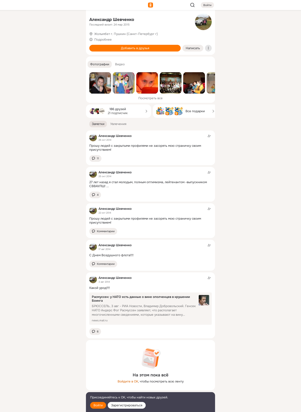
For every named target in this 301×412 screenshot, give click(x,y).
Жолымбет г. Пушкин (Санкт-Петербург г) (126, 34)
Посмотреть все (150, 98)
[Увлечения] (55, 20)
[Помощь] (36, 75)
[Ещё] (54, 379)
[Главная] (36, 20)
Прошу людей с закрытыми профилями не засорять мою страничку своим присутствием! (145, 148)
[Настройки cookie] (54, 406)
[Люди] (55, 38)
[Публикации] (36, 38)
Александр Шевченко (111, 19)
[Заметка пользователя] (150, 143)
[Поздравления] (55, 57)
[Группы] (73, 20)
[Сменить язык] (54, 388)
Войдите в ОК (128, 381)
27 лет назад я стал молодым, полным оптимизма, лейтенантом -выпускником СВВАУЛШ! (148, 184)
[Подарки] (36, 57)
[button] (100, 64)
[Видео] (73, 38)
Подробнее (103, 39)
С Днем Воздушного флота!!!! (111, 255)
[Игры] (73, 57)
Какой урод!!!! (99, 288)
